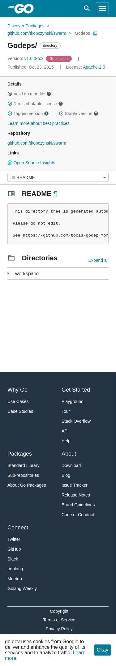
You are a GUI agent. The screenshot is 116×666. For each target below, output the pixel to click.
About (69, 454)
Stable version (78, 113)
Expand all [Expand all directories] (98, 260)
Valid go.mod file (29, 93)
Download (71, 465)
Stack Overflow (76, 421)
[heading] (26, 9)
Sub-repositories (23, 475)
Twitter (13, 539)
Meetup (14, 578)
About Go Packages (26, 485)
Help (66, 440)
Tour (66, 411)
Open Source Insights (31, 162)
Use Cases (17, 401)
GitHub (14, 549)
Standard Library (23, 465)
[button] (9, 93)
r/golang (15, 568)
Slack (12, 558)
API (65, 431)
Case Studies (20, 411)
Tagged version (28, 113)
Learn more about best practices (38, 123)
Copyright (59, 611)
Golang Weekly (22, 588)
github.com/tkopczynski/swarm (36, 33)
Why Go (17, 390)
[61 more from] (8, 273)
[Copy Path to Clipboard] (95, 33)
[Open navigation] (102, 8)
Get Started (76, 390)
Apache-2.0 (94, 67)
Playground (73, 401)
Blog (66, 475)
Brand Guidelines (78, 504)
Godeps (82, 33)
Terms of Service (59, 619)
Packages (19, 454)
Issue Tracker (75, 485)
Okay (102, 649)
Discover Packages (26, 25)
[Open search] (87, 8)
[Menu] (58, 177)
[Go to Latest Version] (59, 58)
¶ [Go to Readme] (55, 193)
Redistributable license (35, 103)
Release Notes (76, 495)
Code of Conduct (78, 514)
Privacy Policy (59, 628)
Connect (17, 527)
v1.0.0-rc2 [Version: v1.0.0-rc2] (26, 58)
